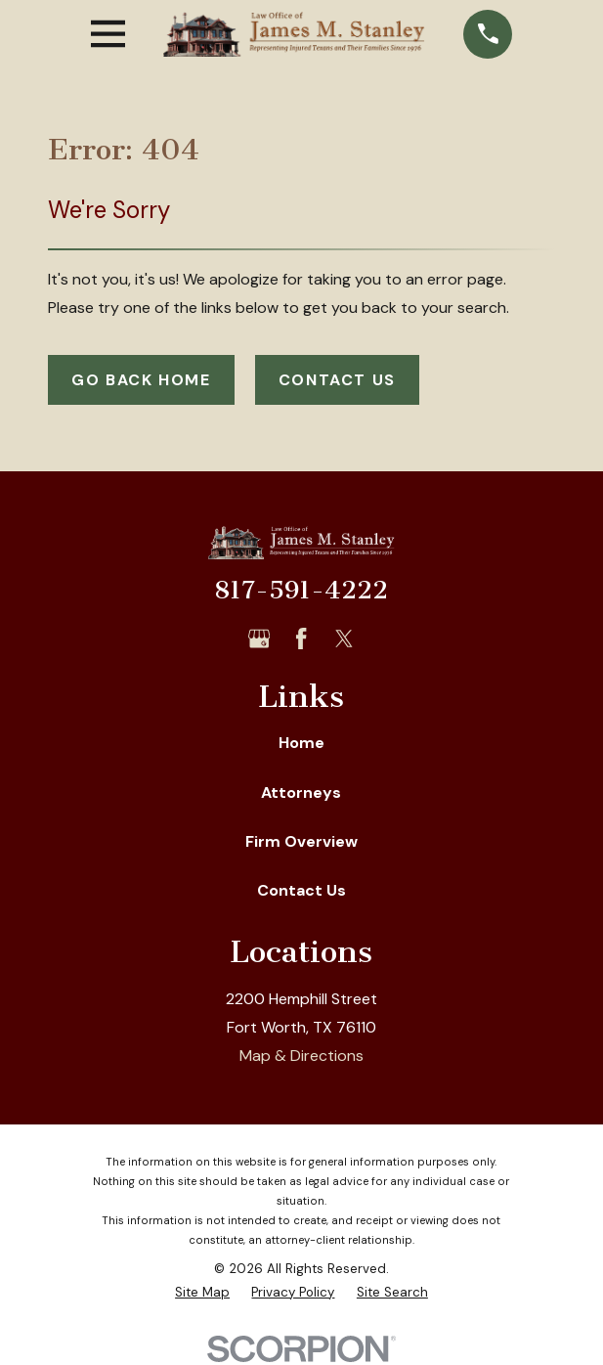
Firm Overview (301, 841)
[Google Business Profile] (259, 638)
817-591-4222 (301, 590)
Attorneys (301, 792)
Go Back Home (140, 380)
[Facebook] (301, 638)
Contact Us (337, 380)
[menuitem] (202, 1292)
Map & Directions (301, 1055)
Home (301, 742)
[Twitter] (344, 638)
